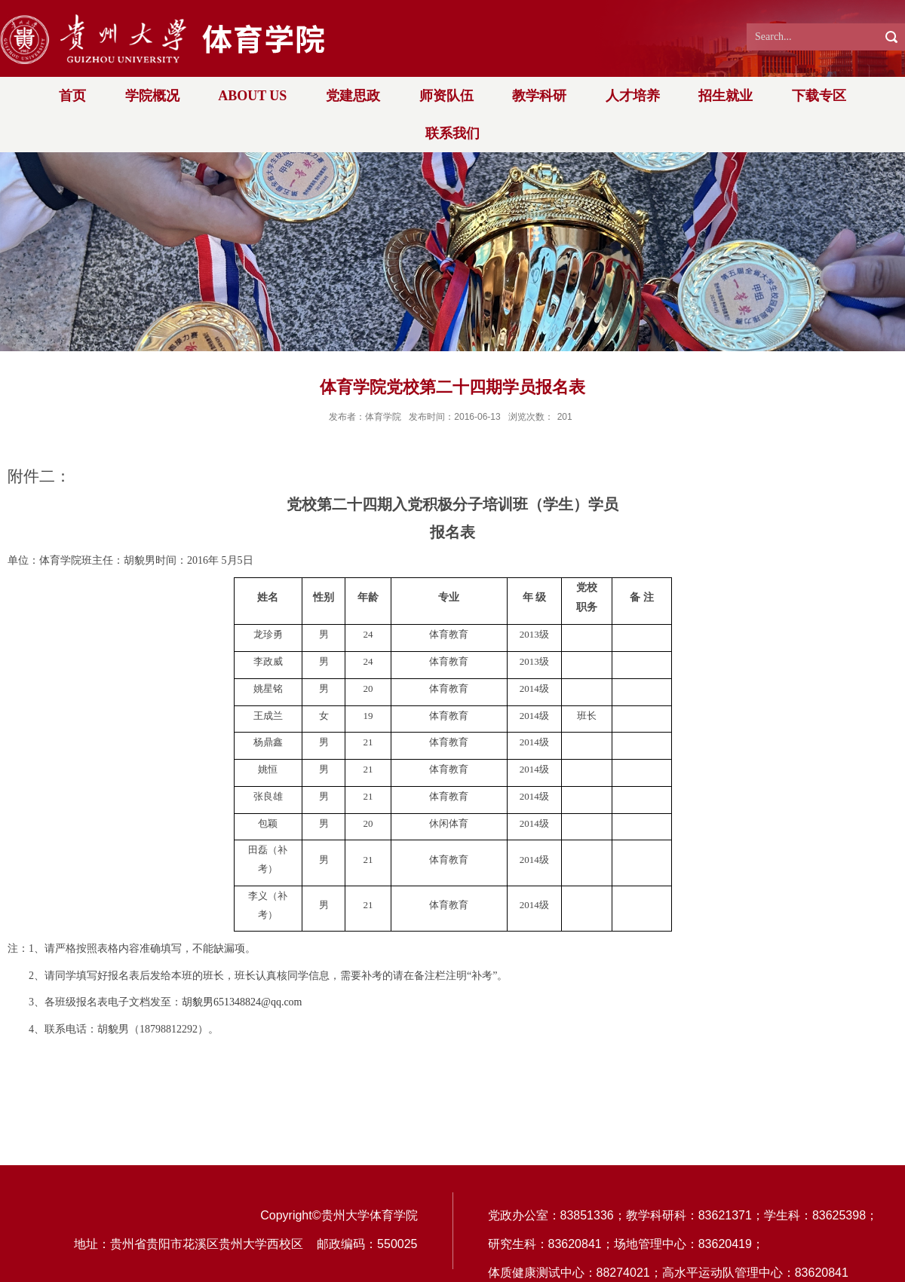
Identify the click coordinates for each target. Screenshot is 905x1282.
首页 (72, 95)
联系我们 (452, 133)
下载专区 (819, 95)
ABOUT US (252, 95)
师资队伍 (446, 95)
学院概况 (152, 95)
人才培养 (633, 95)
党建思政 (353, 95)
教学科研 (539, 95)
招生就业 (725, 95)
